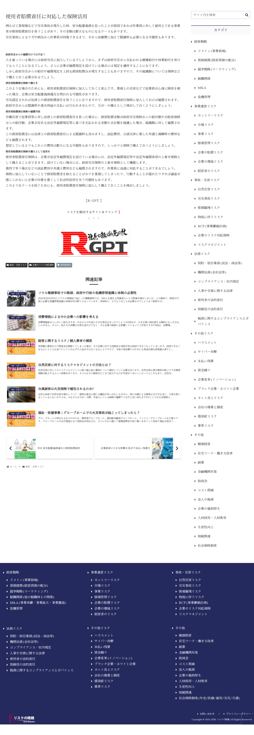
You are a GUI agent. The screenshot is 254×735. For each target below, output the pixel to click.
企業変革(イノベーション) (217, 379)
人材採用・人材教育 (212, 517)
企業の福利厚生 (209, 508)
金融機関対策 (207, 471)
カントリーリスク (210, 115)
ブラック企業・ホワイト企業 (218, 388)
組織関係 (204, 78)
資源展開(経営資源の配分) (217, 60)
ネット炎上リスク (210, 398)
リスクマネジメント (212, 244)
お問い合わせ (205, 714)
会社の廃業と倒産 (210, 407)
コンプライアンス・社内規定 (218, 281)
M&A (202, 87)
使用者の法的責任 (210, 300)
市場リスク (206, 124)
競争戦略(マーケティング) (217, 69)
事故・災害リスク (17, 265)
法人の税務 (206, 499)
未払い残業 (206, 361)
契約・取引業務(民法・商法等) (220, 263)
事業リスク (206, 134)
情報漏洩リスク (209, 207)
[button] (247, 15)
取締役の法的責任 (210, 309)
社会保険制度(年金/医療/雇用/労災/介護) (209, 698)
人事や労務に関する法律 (215, 290)
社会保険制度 (207, 545)
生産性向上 (206, 527)
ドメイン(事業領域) (212, 51)
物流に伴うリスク (210, 217)
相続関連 (204, 536)
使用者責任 (64, 265)
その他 (199, 435)
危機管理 (204, 97)
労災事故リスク (209, 198)
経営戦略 (200, 41)
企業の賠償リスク (210, 152)
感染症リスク (207, 416)
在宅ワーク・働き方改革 (215, 453)
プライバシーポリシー (237, 714)
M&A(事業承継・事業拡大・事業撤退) (38, 602)
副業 (201, 462)
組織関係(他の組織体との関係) (32, 597)
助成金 (202, 481)
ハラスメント (207, 342)
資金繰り (204, 370)
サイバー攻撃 (207, 351)
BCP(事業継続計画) (212, 226)
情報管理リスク (209, 143)
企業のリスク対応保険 (41, 265)
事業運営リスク (205, 106)
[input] (220, 15)
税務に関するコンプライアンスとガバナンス (223, 321)
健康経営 (204, 444)
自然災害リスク (209, 189)
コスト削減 (206, 490)
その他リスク (203, 333)
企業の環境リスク (210, 161)
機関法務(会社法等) (212, 272)
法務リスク (202, 254)
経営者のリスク (209, 171)
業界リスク (206, 425)
